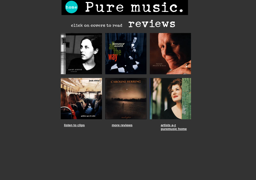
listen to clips (74, 125)
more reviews (122, 125)
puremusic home (174, 129)
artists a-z (168, 125)
